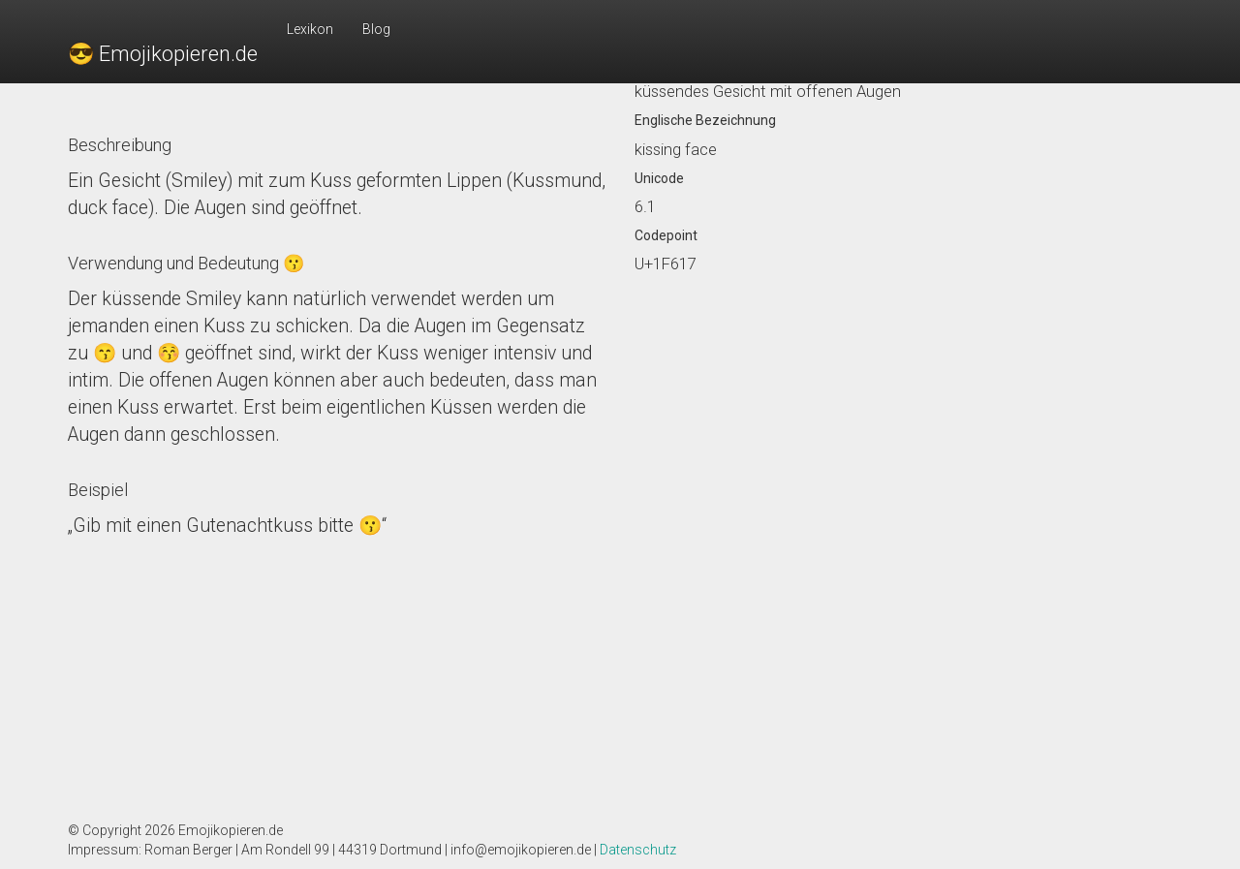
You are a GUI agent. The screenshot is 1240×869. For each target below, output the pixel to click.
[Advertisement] (336, 675)
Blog (376, 29)
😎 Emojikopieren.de (163, 54)
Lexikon (310, 29)
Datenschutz (638, 849)
